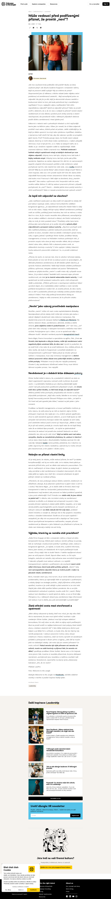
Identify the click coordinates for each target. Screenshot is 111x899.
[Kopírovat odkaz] (29, 27)
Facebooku (60, 675)
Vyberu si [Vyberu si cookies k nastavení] (20, 890)
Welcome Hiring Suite (45, 886)
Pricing (41, 891)
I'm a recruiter (94, 4)
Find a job (24, 4)
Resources (53, 4)
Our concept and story (73, 886)
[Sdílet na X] (37, 27)
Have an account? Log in (19, 894)
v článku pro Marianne (67, 320)
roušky (71, 167)
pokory (78, 373)
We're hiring (69, 889)
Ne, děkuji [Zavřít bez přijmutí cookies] (8, 890)
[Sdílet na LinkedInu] (40, 27)
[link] (40, 78)
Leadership (47, 11)
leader (45, 443)
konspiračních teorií (71, 334)
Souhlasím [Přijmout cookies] (33, 890)
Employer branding (45, 889)
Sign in (105, 4)
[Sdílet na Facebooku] (33, 27)
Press (67, 891)
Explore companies (39, 4)
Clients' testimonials (45, 894)
